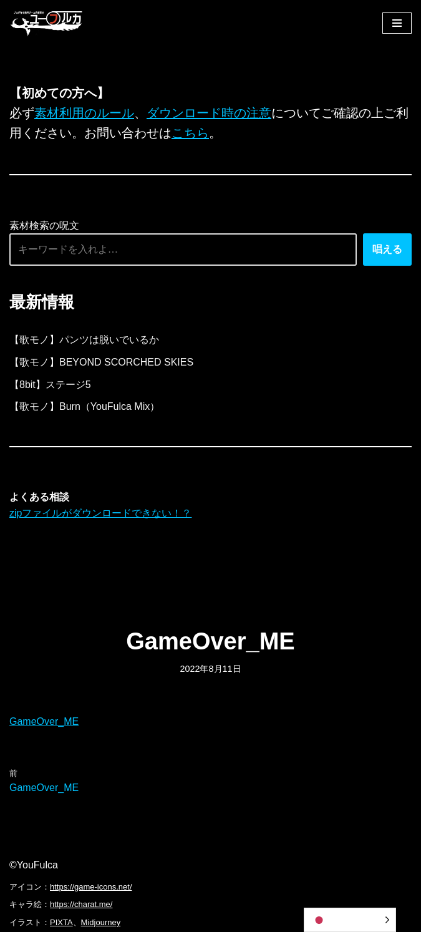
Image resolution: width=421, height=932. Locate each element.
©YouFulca (33, 865)
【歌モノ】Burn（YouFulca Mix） (84, 406)
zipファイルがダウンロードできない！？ (100, 513)
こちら (190, 133)
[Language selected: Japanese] (350, 920)
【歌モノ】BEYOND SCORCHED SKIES (101, 362)
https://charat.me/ (81, 904)
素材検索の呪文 (44, 225)
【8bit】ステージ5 (50, 384)
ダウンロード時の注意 (209, 113)
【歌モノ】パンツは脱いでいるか (84, 339)
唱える (387, 249)
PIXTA (61, 922)
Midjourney (101, 922)
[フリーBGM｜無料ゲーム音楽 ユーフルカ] (46, 23)
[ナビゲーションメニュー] (397, 23)
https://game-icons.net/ (91, 886)
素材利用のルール (84, 113)
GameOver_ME (44, 721)
